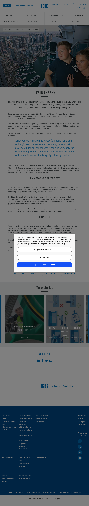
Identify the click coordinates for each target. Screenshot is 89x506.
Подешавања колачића (44, 250)
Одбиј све (44, 257)
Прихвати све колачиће (44, 265)
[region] (44, 253)
